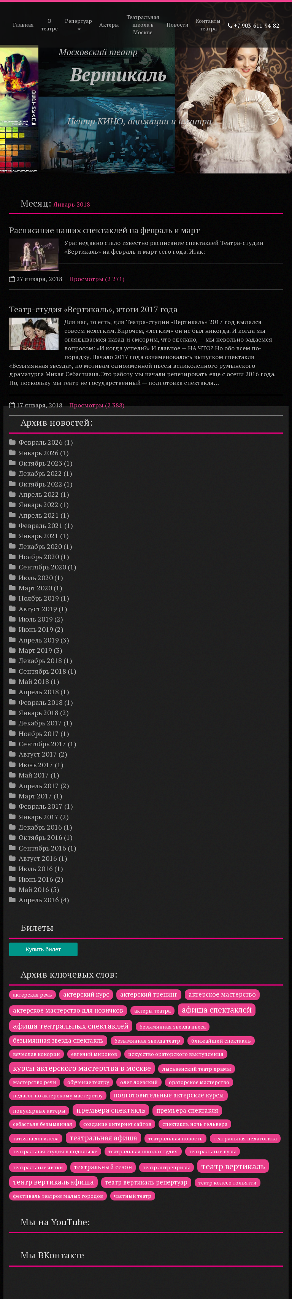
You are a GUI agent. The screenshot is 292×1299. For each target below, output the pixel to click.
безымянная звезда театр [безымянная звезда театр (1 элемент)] (147, 1040)
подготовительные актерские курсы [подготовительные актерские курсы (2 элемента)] (169, 1095)
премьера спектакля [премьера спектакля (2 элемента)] (187, 1110)
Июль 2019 (36, 618)
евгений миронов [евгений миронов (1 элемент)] (94, 1053)
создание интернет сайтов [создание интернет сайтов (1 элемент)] (117, 1123)
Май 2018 (34, 681)
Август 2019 (38, 608)
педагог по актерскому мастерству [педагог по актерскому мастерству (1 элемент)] (58, 1095)
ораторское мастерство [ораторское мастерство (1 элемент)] (199, 1082)
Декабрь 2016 (40, 827)
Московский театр (98, 52)
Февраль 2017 (41, 806)
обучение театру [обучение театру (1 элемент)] (88, 1082)
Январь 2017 (39, 816)
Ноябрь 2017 (39, 733)
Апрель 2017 (39, 785)
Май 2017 (34, 774)
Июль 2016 (36, 868)
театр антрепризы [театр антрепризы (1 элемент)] (166, 1167)
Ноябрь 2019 (39, 598)
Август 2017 (38, 753)
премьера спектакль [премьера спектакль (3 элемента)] (110, 1110)
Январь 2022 (39, 504)
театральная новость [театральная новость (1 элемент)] (175, 1138)
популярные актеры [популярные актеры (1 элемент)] (39, 1110)
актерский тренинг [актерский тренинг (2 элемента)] (149, 994)
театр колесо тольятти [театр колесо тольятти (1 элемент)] (227, 1182)
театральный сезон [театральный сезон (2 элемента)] (103, 1167)
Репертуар (78, 23)
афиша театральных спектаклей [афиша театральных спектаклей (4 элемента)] (71, 1026)
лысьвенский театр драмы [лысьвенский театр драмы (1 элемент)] (196, 1068)
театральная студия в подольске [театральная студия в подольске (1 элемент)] (55, 1151)
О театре (49, 24)
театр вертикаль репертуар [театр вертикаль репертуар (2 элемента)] (146, 1182)
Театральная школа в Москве (143, 24)
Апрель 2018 (39, 691)
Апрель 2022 (39, 494)
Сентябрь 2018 (42, 671)
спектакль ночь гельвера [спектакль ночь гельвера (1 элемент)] (194, 1123)
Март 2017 (35, 795)
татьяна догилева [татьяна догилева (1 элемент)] (36, 1138)
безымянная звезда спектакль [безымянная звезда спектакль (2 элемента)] (58, 1040)
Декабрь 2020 (40, 546)
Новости (178, 24)
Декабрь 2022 (40, 473)
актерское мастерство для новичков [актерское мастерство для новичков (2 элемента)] (68, 1010)
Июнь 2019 (36, 629)
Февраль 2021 (41, 525)
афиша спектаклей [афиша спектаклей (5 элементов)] (217, 1009)
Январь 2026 (39, 452)
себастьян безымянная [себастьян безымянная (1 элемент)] (42, 1123)
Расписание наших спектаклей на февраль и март (104, 229)
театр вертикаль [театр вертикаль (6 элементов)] (233, 1166)
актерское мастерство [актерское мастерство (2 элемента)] (222, 994)
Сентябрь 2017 (42, 743)
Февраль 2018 (41, 702)
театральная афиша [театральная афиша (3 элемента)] (103, 1137)
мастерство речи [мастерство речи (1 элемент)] (34, 1082)
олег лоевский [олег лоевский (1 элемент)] (139, 1082)
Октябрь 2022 (40, 483)
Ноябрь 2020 (39, 556)
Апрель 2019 (39, 639)
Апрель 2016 (39, 899)
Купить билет (43, 949)
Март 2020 (35, 587)
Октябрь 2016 (40, 837)
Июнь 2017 (36, 764)
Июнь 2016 (36, 879)
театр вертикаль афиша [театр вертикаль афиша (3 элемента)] (53, 1181)
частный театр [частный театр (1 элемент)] (132, 1195)
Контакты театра (208, 24)
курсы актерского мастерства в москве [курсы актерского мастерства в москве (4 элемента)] (82, 1068)
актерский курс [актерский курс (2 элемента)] (86, 994)
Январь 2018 (39, 712)
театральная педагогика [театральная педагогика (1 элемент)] (245, 1138)
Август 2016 (38, 858)
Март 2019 (35, 650)
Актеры (109, 24)
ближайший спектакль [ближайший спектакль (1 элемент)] (221, 1040)
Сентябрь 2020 (42, 566)
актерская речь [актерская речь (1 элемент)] (32, 994)
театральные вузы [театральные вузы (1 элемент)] (212, 1151)
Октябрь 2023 (40, 462)
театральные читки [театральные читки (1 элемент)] (38, 1167)
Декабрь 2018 (40, 660)
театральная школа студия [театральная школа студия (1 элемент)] (143, 1151)
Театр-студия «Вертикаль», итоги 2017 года (93, 309)
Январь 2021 (39, 535)
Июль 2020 (36, 577)
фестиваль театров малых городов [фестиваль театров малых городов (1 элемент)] (58, 1195)
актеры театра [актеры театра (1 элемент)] (152, 1010)
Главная (23, 24)
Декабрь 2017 (40, 722)
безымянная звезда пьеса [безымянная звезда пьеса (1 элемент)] (173, 1026)
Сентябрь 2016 (42, 847)
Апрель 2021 (39, 515)
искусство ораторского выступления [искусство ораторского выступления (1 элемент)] (176, 1053)
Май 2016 (34, 889)
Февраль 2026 (41, 442)
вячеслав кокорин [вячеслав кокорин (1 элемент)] (36, 1053)
